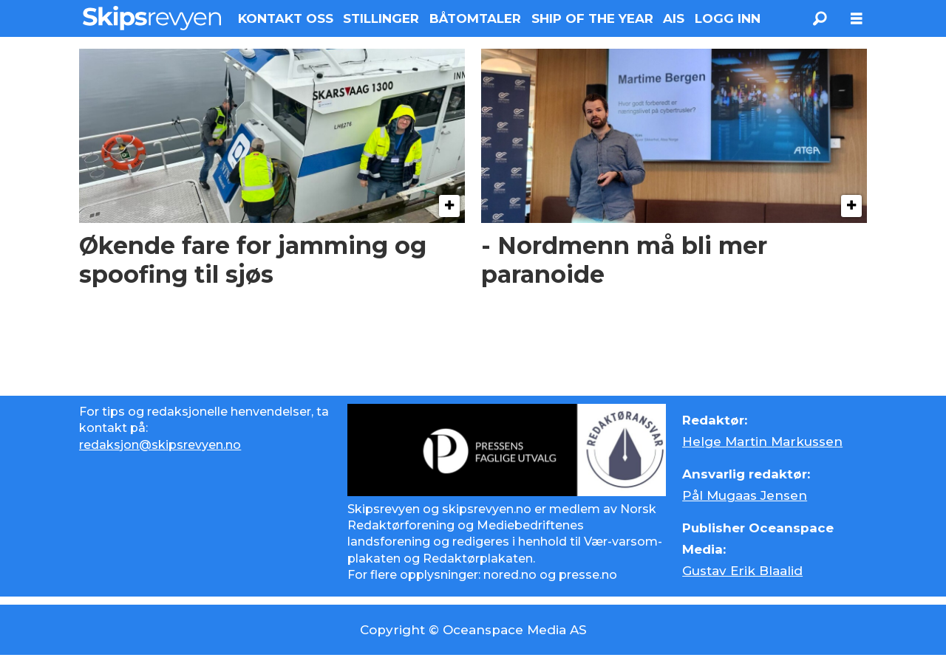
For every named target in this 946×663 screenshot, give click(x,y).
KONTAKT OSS (285, 18)
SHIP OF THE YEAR (592, 18)
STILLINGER (381, 18)
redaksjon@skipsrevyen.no (160, 445)
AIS (673, 18)
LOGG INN (727, 18)
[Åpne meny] (856, 18)
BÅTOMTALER (475, 18)
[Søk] (819, 18)
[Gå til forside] (152, 18)
